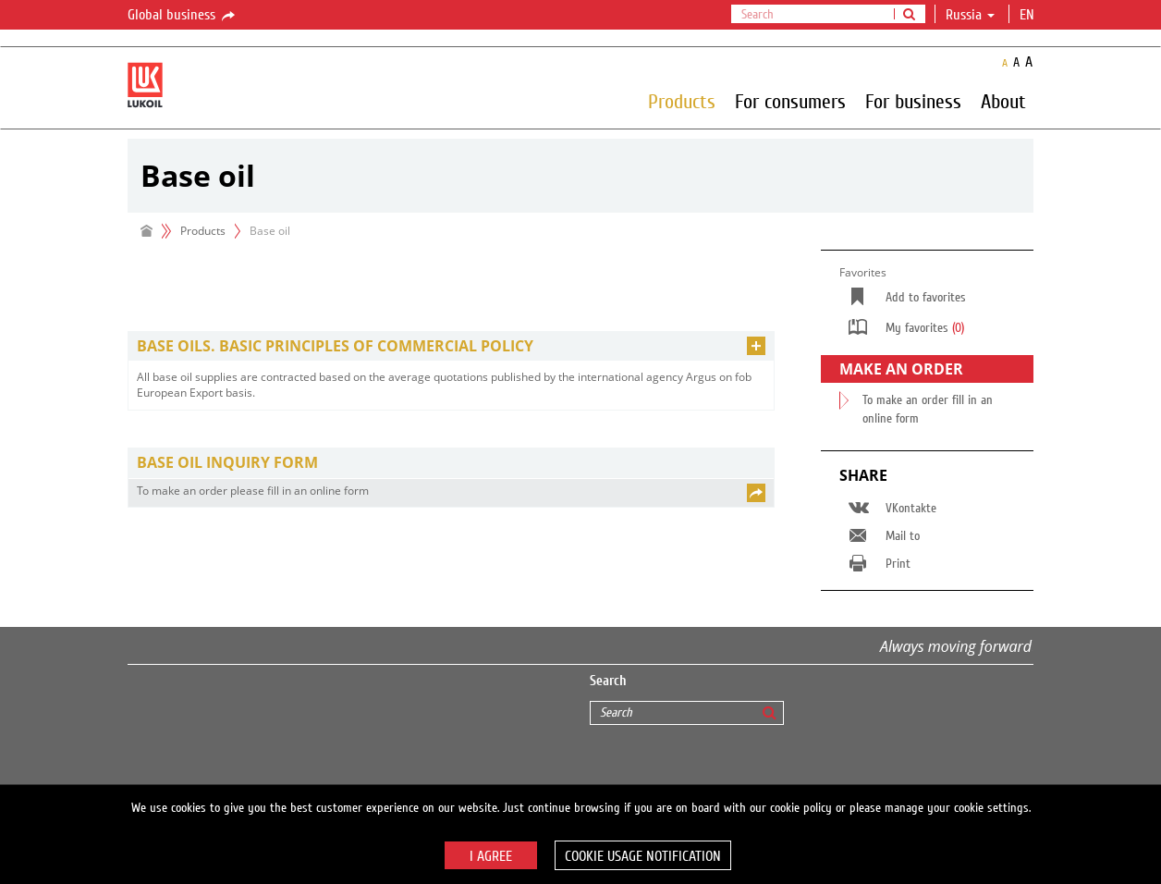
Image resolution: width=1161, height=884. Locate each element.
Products (681, 101)
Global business (183, 15)
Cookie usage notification (643, 856)
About (1003, 101)
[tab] (451, 346)
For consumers (790, 101)
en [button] (1029, 14)
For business (913, 101)
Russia (970, 14)
